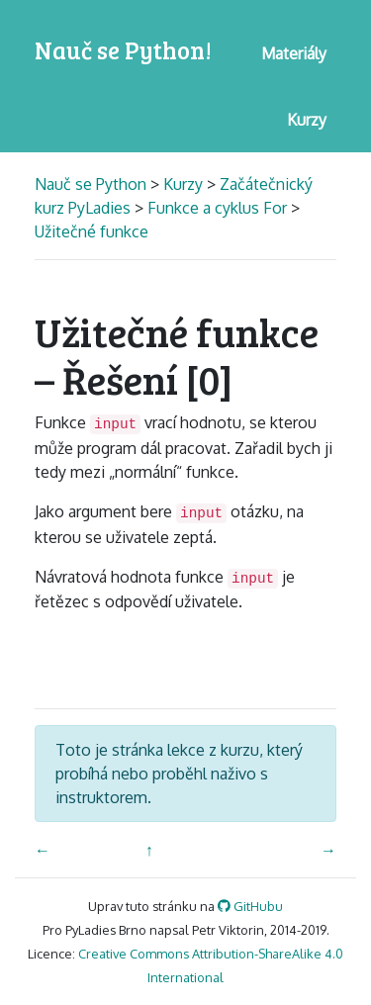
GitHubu (250, 906)
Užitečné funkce (91, 231)
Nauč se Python (92, 184)
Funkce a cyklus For (217, 208)
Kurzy (183, 184)
